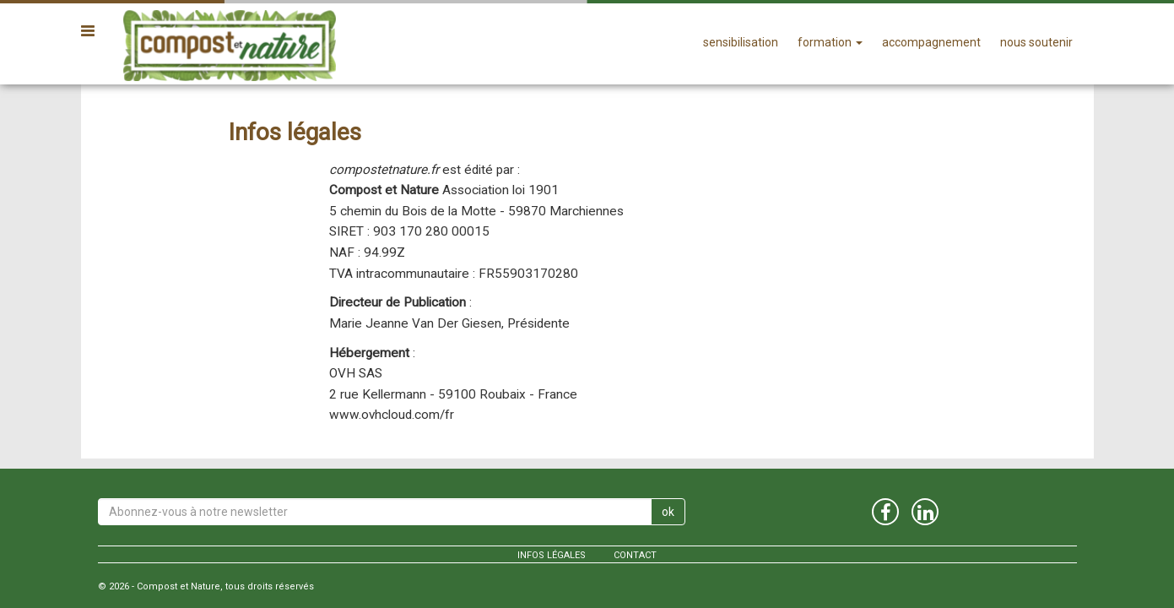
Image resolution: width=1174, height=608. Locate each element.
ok (668, 511)
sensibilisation (740, 42)
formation (830, 42)
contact (635, 555)
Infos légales (551, 555)
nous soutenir (1036, 42)
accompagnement (931, 42)
